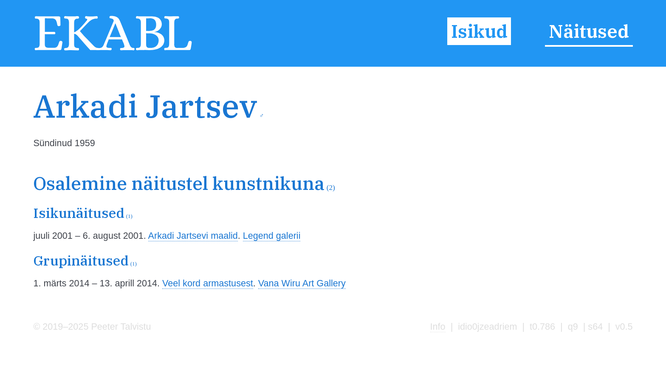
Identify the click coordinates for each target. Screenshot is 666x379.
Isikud (479, 31)
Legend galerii (272, 235)
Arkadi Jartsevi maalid (193, 235)
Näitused (589, 31)
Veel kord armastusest (207, 283)
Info (438, 326)
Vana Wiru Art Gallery (302, 283)
